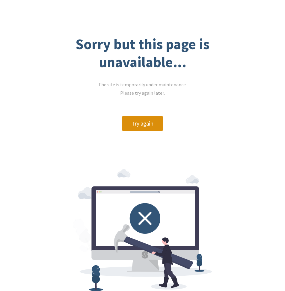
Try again (142, 123)
